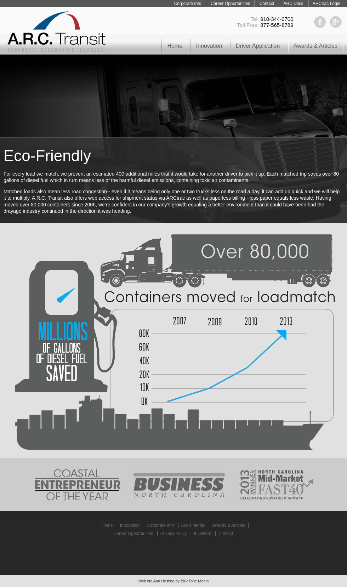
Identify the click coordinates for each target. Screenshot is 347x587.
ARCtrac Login (326, 3)
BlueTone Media (195, 581)
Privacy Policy (173, 533)
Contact (267, 3)
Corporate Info (187, 3)
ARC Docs (293, 3)
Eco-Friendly (193, 525)
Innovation (209, 46)
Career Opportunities (230, 3)
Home (174, 46)
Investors (202, 533)
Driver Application (258, 46)
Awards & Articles (315, 46)
